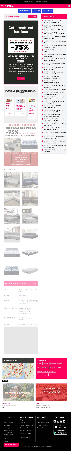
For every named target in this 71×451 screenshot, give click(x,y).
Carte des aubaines (42, 367)
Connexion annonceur (43, 422)
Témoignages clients (42, 425)
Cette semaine (47, 11)
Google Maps (22, 303)
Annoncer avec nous (11, 445)
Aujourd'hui (36, 11)
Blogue (39, 363)
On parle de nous (8, 422)
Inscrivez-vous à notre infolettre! (35, 2)
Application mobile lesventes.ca (46, 371)
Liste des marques (42, 375)
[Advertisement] (21, 340)
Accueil (6, 441)
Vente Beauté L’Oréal (60, 89)
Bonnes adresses (24, 11)
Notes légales (7, 428)
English (6, 438)
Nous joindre (7, 425)
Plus (10, 113)
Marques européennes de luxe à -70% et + (20, 107)
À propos (6, 420)
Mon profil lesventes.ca (56, 363)
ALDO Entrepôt (59, 29)
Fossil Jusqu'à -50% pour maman (8, 107)
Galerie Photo (10, 169)
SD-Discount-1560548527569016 (28, 324)
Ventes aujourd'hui (55, 367)
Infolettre (45, 363)
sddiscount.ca (22, 295)
